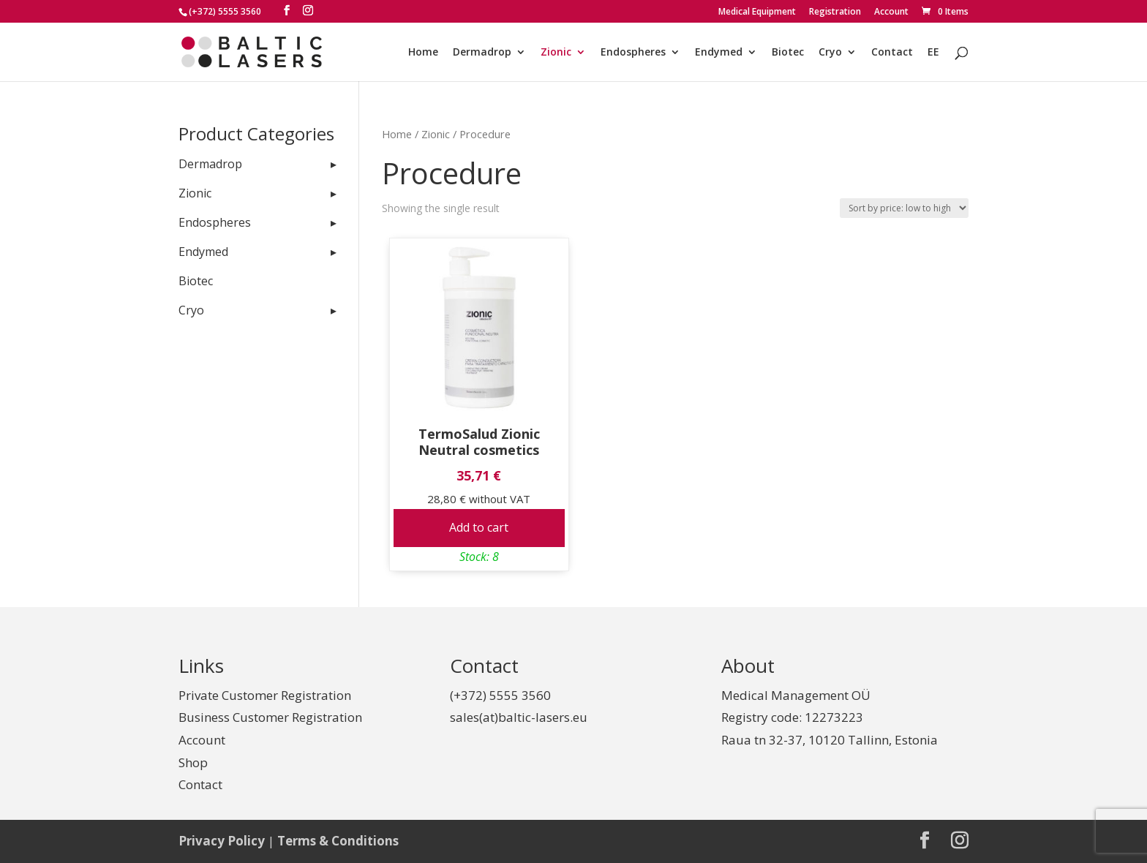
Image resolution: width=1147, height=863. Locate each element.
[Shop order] (904, 208)
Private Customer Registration (264, 695)
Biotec (788, 53)
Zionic (556, 53)
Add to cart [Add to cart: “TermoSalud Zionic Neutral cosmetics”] (478, 527)
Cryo (830, 53)
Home (423, 53)
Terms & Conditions (338, 840)
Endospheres (633, 53)
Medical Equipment (757, 12)
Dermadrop (482, 53)
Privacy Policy (221, 840)
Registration (835, 12)
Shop (193, 762)
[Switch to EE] (933, 64)
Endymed (718, 53)
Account (891, 12)
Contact (892, 53)
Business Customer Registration (270, 717)
